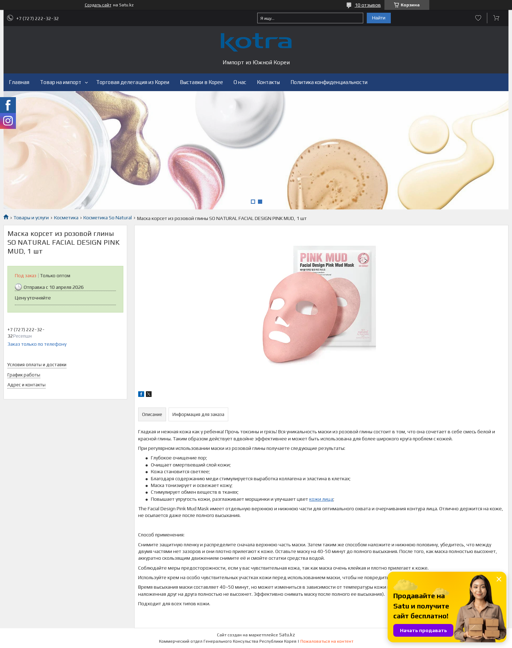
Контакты (268, 82)
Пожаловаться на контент (326, 641)
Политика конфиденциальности (328, 82)
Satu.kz (287, 634)
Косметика (66, 217)
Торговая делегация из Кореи (132, 82)
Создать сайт (98, 4)
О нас (240, 82)
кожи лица (321, 499)
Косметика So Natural (107, 217)
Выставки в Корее (201, 82)
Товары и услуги (31, 217)
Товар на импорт (60, 82)
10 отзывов (368, 5)
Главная (19, 82)
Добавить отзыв (478, 18)
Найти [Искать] (379, 17)
